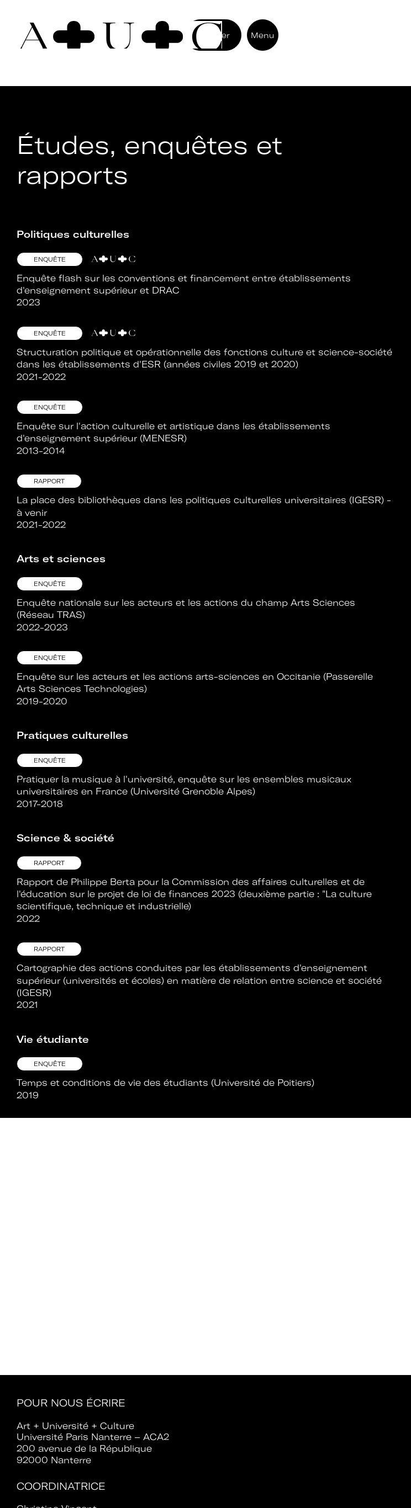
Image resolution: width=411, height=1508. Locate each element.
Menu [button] (262, 35)
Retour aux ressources (91, 94)
